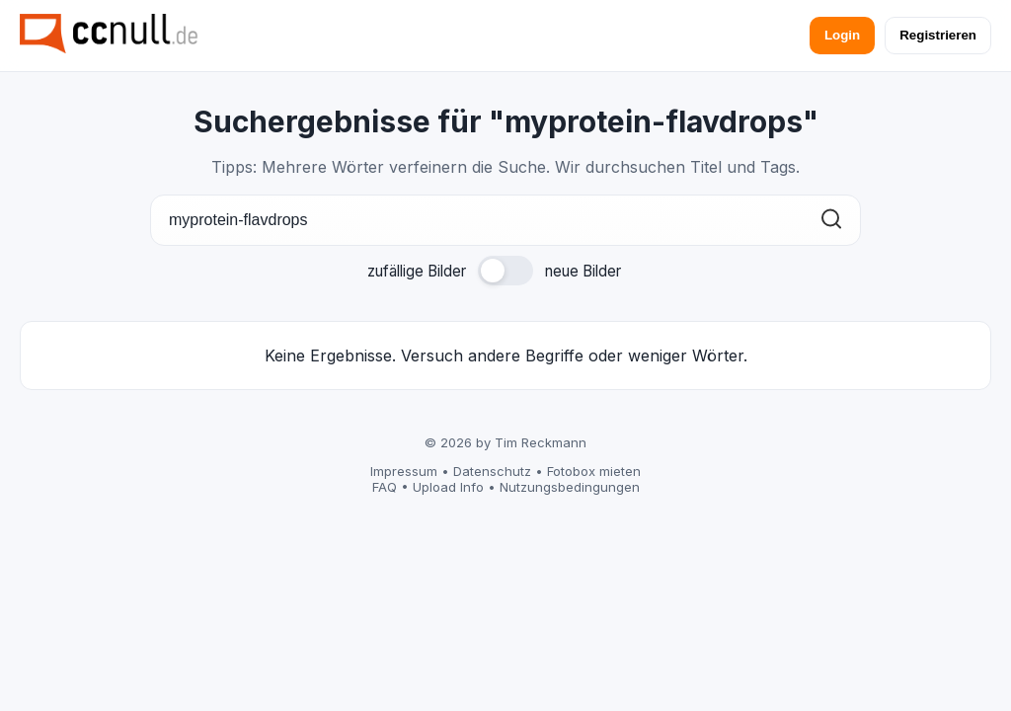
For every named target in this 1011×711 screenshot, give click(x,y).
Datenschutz (492, 471)
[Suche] (505, 220)
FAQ (384, 487)
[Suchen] (831, 220)
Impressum (403, 471)
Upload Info (448, 487)
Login (842, 35)
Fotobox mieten (594, 471)
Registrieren (937, 35)
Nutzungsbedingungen (570, 487)
